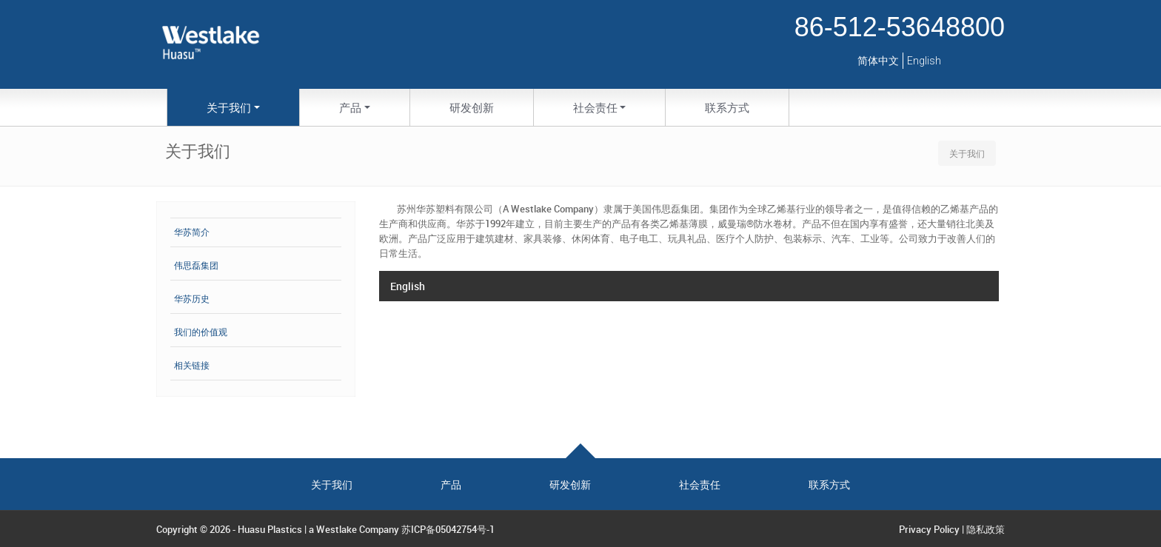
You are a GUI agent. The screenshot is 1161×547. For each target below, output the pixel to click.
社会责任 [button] (595, 107)
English (924, 61)
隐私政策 (985, 529)
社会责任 (699, 485)
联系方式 (727, 107)
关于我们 (331, 485)
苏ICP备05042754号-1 (448, 529)
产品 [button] (350, 107)
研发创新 (471, 107)
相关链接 (192, 365)
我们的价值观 (200, 332)
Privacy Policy (929, 529)
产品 (451, 485)
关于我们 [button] (229, 107)
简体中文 (878, 61)
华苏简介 (192, 232)
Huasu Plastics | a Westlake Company (318, 529)
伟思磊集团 (196, 266)
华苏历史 (192, 299)
